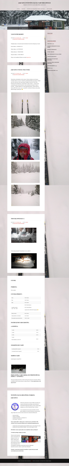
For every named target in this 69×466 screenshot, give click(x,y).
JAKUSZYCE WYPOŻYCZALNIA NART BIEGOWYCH (34, 2)
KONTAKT (23, 8)
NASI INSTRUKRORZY (22, 33)
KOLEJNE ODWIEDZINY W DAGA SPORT (53, 47)
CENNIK (18, 8)
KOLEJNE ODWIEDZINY (52, 49)
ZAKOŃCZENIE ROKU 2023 (52, 70)
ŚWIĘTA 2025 (49, 68)
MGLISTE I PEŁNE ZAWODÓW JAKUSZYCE (53, 63)
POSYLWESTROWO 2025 (52, 65)
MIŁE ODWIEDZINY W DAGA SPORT (54, 54)
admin (27, 37)
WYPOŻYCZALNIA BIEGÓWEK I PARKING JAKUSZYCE (36, 8)
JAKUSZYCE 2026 (50, 43)
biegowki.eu (29, 57)
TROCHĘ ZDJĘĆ (49, 8)
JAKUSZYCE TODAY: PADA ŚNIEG (24, 70)
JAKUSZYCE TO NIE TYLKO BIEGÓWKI (52, 59)
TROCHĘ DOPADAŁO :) (22, 221)
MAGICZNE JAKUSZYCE (51, 56)
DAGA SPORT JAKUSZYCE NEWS (18, 39)
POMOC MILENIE (50, 51)
